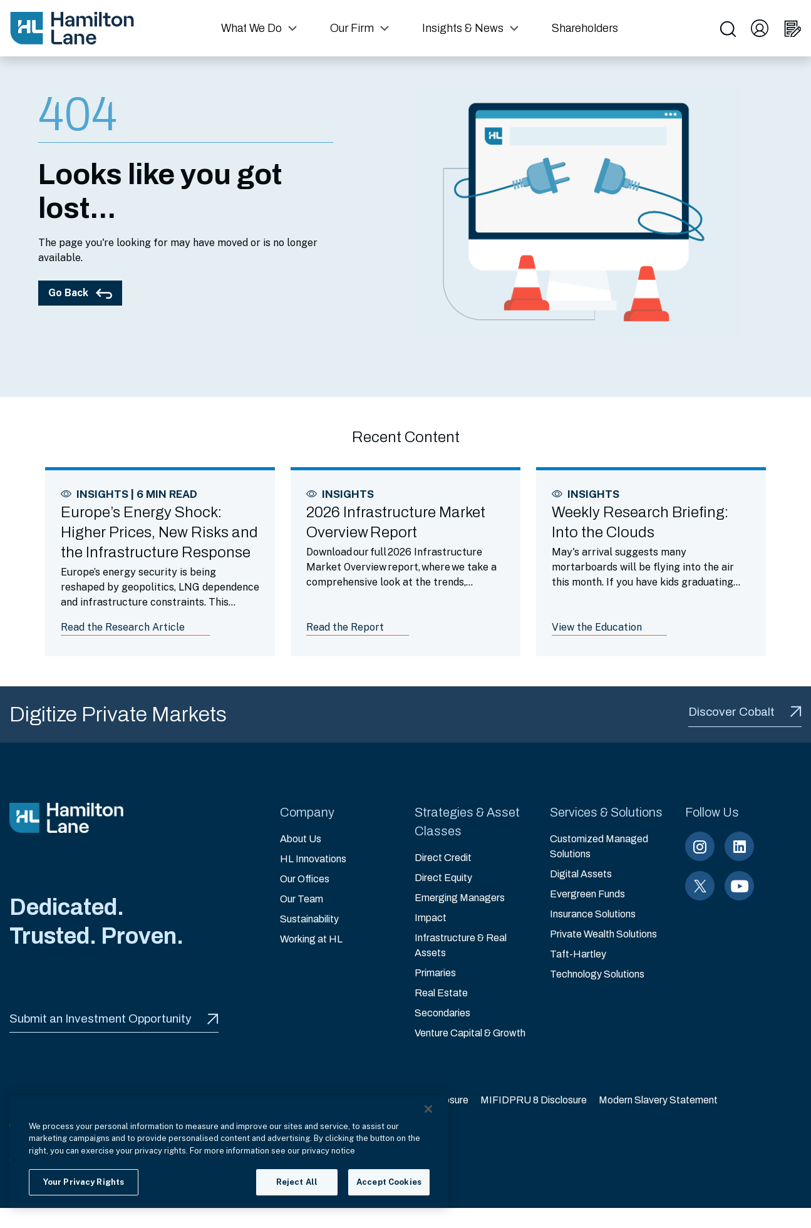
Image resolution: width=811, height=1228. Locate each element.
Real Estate (441, 993)
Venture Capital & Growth (470, 1033)
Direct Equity (443, 877)
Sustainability (309, 919)
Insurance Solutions (593, 914)
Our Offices (304, 879)
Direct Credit (443, 857)
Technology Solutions (597, 974)
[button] (260, 28)
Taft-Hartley (578, 954)
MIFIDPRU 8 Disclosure (533, 1100)
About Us (300, 838)
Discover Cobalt (745, 711)
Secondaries (442, 1013)
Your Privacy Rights (83, 1182)
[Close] (428, 1109)
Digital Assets (581, 874)
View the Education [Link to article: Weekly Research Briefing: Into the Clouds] (597, 627)
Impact (431, 917)
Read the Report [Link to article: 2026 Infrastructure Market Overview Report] (345, 627)
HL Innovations (313, 859)
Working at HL (311, 939)
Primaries (435, 972)
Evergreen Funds (587, 894)
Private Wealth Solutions (603, 934)
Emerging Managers (460, 897)
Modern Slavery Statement (658, 1100)
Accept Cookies (388, 1182)
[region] (229, 1151)
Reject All (297, 1182)
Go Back (80, 293)
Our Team (301, 899)
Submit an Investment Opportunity (114, 1018)
